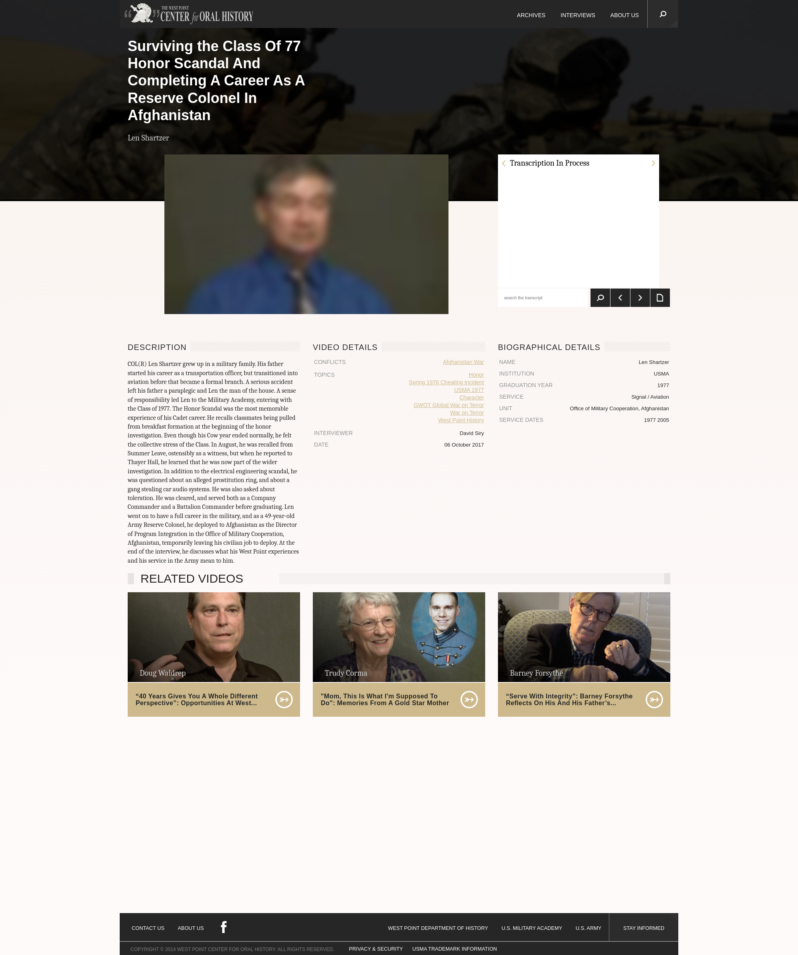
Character (472, 397)
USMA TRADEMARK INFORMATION (454, 949)
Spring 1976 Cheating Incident (446, 382)
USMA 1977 (469, 390)
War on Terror (467, 412)
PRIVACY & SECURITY (376, 949)
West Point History (461, 420)
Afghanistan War (463, 362)
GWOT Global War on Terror (449, 405)
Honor (476, 375)
